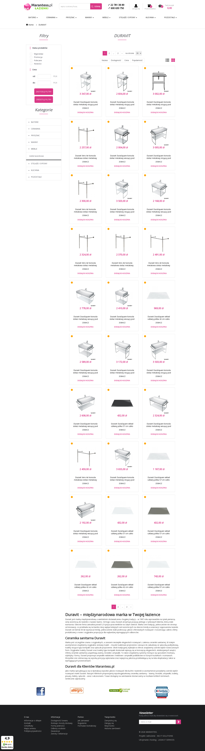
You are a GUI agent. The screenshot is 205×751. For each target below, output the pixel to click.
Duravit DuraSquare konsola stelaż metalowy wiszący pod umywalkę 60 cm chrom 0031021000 (85, 374)
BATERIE (33, 17)
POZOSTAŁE (170, 17)
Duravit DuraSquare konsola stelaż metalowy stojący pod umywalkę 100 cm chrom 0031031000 (122, 481)
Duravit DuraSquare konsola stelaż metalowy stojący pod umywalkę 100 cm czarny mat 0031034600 (122, 374)
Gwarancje (55, 731)
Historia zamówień (112, 728)
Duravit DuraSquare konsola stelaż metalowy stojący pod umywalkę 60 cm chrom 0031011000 (122, 213)
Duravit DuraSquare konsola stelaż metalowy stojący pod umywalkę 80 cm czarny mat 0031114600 (159, 159)
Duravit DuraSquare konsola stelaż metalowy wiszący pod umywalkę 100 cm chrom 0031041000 (85, 320)
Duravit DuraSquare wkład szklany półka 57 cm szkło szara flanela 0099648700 (159, 533)
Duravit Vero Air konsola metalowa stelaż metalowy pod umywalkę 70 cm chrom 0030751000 (85, 267)
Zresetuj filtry (43, 99)
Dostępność (116, 60)
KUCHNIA (151, 17)
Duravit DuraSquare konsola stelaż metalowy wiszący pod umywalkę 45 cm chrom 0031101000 (122, 320)
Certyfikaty (28, 726)
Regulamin (82, 723)
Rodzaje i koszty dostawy (61, 723)
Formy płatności (58, 726)
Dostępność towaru (59, 720)
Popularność (137, 60)
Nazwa (105, 60)
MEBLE (106, 17)
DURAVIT (42, 24)
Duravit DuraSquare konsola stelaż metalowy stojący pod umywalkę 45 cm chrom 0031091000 (85, 106)
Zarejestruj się (110, 720)
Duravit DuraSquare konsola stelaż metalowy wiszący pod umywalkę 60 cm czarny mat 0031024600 (158, 213)
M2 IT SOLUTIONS (165, 736)
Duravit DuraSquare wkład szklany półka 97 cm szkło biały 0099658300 (159, 587)
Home (30, 24)
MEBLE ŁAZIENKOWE (36, 156)
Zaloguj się (109, 723)
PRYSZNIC (71, 17)
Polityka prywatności (32, 731)
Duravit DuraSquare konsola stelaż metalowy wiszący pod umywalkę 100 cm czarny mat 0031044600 (158, 427)
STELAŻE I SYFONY (128, 17)
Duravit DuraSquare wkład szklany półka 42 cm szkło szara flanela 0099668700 (122, 587)
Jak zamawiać (83, 720)
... (113, 53)
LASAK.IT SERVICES (166, 740)
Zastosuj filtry (43, 91)
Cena (126, 60)
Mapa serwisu (30, 728)
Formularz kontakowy (87, 726)
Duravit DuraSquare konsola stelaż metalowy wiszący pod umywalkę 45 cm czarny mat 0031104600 (122, 159)
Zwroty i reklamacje (59, 733)
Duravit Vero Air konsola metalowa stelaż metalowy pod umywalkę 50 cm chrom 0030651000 (85, 159)
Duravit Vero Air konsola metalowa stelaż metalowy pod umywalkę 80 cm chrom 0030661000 (122, 267)
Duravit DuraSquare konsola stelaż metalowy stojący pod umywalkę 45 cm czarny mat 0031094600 (122, 106)
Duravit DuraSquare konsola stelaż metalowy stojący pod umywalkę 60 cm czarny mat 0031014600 (159, 106)
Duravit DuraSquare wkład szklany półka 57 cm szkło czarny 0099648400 (122, 426)
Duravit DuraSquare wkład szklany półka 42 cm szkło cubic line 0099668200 (159, 319)
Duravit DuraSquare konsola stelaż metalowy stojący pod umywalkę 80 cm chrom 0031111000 (159, 374)
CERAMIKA (51, 17)
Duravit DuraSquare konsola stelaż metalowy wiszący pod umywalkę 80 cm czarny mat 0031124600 (85, 535)
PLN (55, 76)
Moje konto (109, 726)
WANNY (89, 17)
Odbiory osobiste (58, 728)
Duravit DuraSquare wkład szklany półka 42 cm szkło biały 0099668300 (85, 587)
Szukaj (95, 6)
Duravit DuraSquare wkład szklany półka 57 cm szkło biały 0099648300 (122, 533)
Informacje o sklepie (32, 720)
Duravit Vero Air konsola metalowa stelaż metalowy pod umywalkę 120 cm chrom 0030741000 (158, 267)
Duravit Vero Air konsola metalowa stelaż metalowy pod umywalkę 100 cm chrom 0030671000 (85, 481)
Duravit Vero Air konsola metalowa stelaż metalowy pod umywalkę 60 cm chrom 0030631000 (85, 213)
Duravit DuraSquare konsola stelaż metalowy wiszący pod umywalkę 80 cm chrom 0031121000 (85, 427)
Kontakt (27, 723)
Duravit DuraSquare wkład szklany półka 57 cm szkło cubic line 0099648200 (159, 480)
